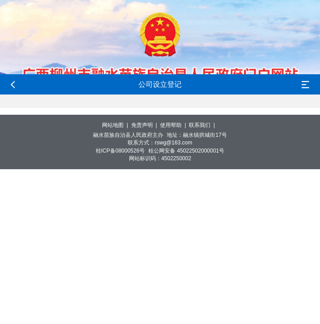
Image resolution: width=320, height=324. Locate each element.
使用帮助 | (174, 125)
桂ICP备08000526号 (120, 151)
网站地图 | (116, 125)
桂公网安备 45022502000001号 (186, 151)
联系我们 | (203, 125)
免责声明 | (145, 125)
